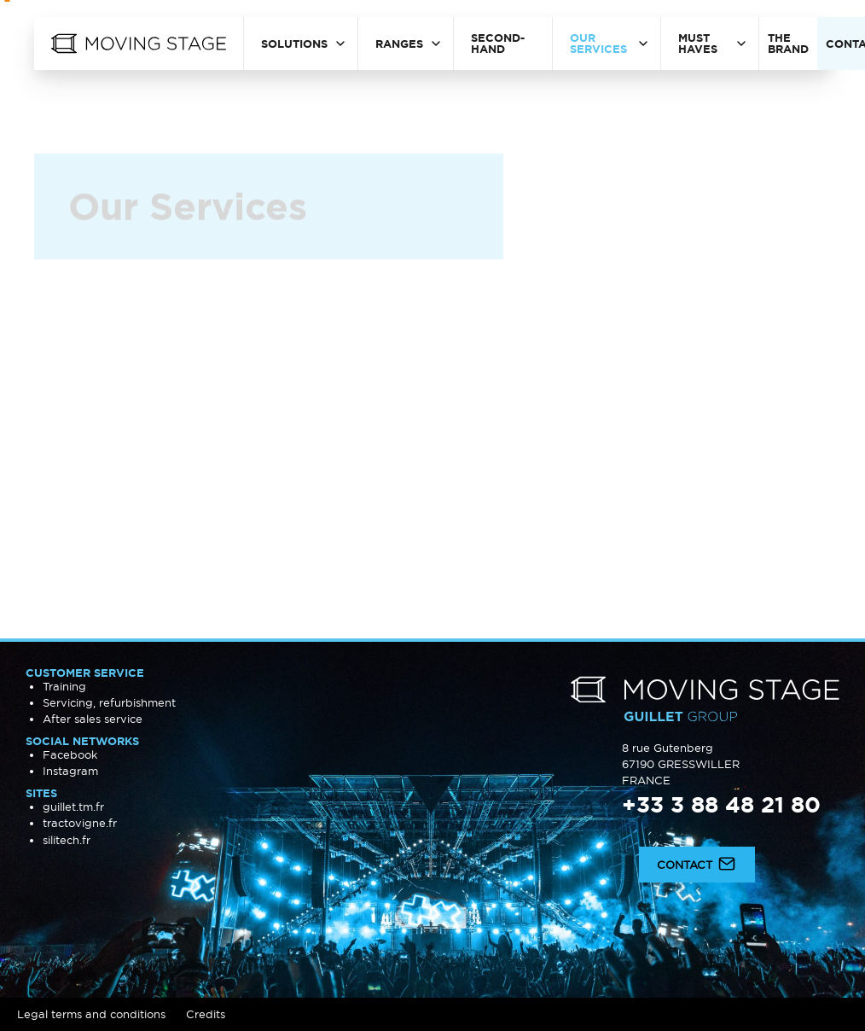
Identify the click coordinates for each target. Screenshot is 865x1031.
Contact (697, 863)
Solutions (294, 44)
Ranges (399, 44)
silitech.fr (66, 840)
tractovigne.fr (80, 823)
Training (64, 686)
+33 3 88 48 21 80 (721, 804)
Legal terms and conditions (91, 1014)
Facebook (70, 754)
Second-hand (498, 43)
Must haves (697, 43)
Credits (205, 1014)
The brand (788, 43)
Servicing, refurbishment (109, 702)
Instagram (70, 771)
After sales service (92, 719)
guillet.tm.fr (73, 807)
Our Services (598, 43)
